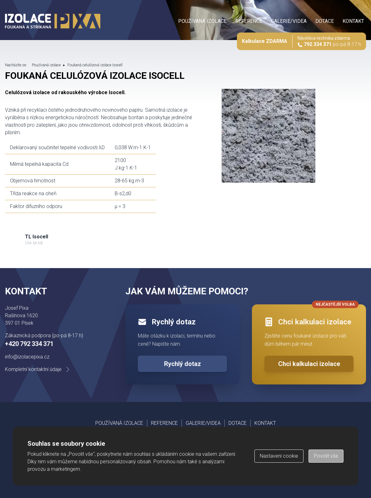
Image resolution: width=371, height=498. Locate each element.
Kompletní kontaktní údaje (38, 369)
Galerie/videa (289, 21)
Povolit (326, 456)
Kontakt (353, 21)
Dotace (324, 21)
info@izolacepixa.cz (27, 357)
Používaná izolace (202, 21)
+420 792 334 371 (29, 344)
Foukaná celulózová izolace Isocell (95, 65)
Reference (248, 21)
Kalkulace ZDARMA (264, 41)
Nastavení (279, 456)
